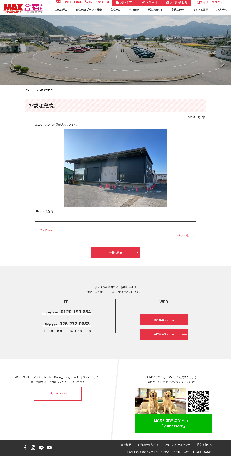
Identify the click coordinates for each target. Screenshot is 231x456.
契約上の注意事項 (148, 444)
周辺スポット (155, 9)
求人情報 (221, 9)
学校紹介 (134, 9)
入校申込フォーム (164, 334)
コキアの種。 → (185, 235)
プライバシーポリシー (177, 444)
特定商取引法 (204, 444)
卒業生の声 (177, 9)
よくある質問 (200, 9)
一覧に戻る (115, 252)
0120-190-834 (69, 2)
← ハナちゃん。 (46, 230)
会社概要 (126, 444)
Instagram (58, 393)
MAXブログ (46, 90)
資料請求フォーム (164, 320)
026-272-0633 (97, 2)
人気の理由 (61, 9)
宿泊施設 (115, 9)
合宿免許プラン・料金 (89, 9)
